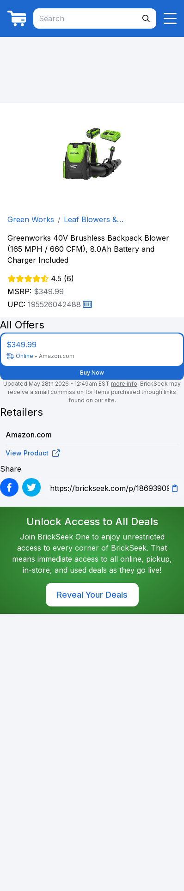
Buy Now (92, 372)
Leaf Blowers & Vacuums (90, 220)
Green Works (30, 219)
